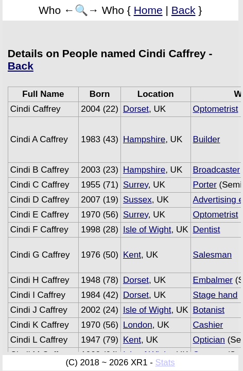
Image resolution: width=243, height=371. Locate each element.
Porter (205, 185)
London (137, 325)
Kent (132, 255)
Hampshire (144, 139)
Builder (206, 139)
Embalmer (213, 280)
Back (183, 10)
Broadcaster (216, 170)
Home (148, 10)
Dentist (206, 229)
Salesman (212, 255)
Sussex (137, 200)
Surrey (135, 185)
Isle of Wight (147, 229)
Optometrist (215, 109)
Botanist (208, 310)
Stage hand (215, 295)
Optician (209, 340)
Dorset (136, 109)
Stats (165, 362)
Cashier (208, 325)
